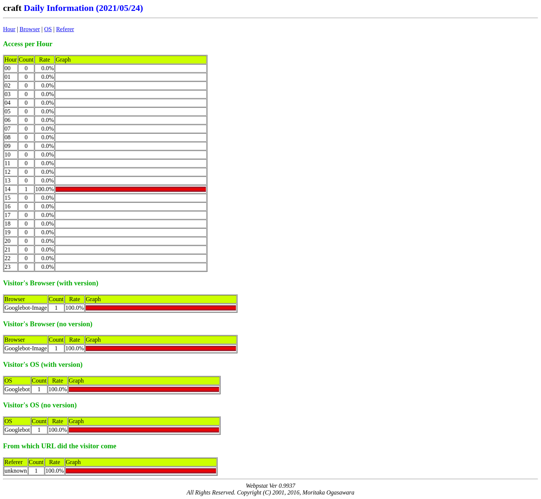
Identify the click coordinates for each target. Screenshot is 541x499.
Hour (9, 29)
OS (48, 29)
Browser (30, 29)
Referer (65, 29)
